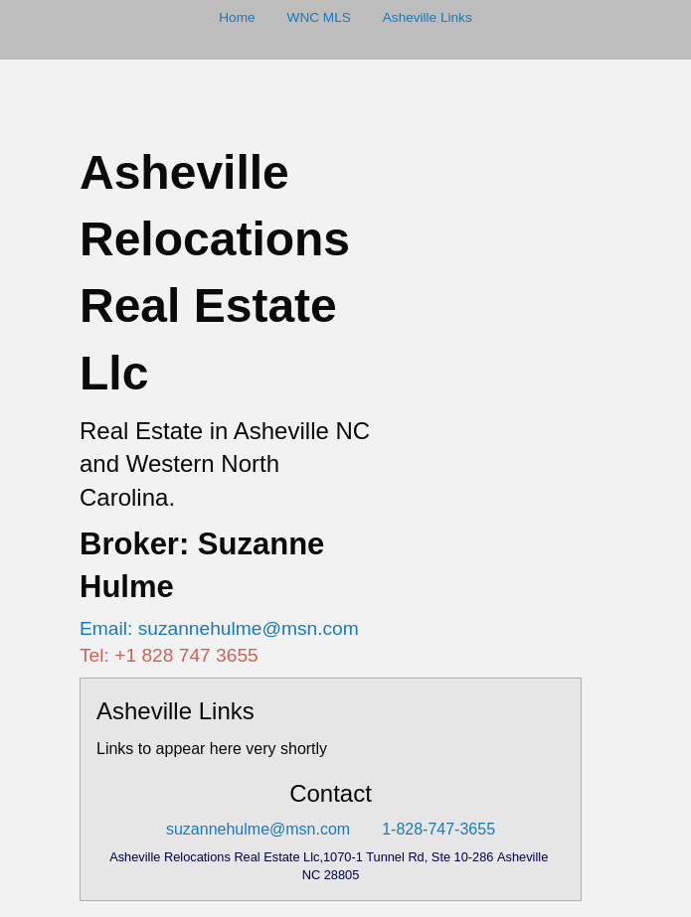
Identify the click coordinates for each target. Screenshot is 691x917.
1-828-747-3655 (438, 829)
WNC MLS (319, 17)
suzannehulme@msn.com (258, 829)
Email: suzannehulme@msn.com (219, 628)
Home (237, 17)
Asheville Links (427, 17)
